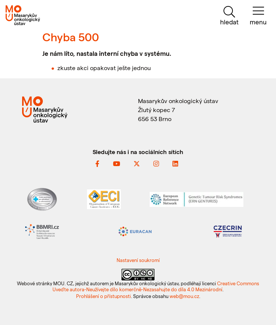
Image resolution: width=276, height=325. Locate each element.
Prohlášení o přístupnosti (103, 296)
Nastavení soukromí (138, 260)
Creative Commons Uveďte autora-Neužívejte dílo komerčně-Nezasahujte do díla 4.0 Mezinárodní (155, 286)
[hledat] (229, 16)
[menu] (258, 16)
